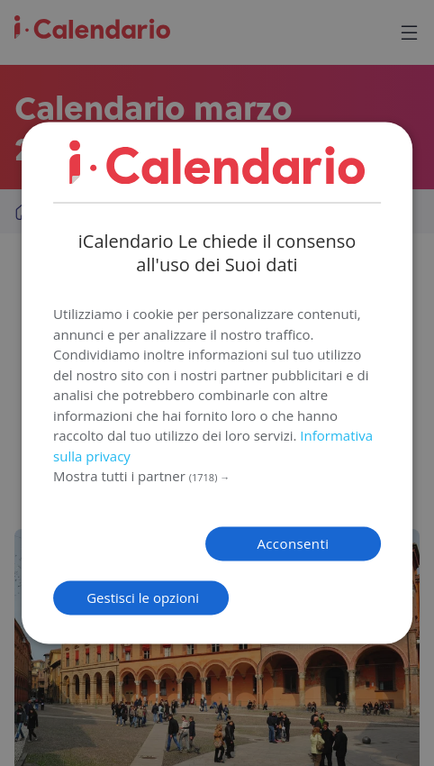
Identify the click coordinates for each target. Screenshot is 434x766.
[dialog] (217, 382)
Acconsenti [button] (293, 544)
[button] (217, 478)
